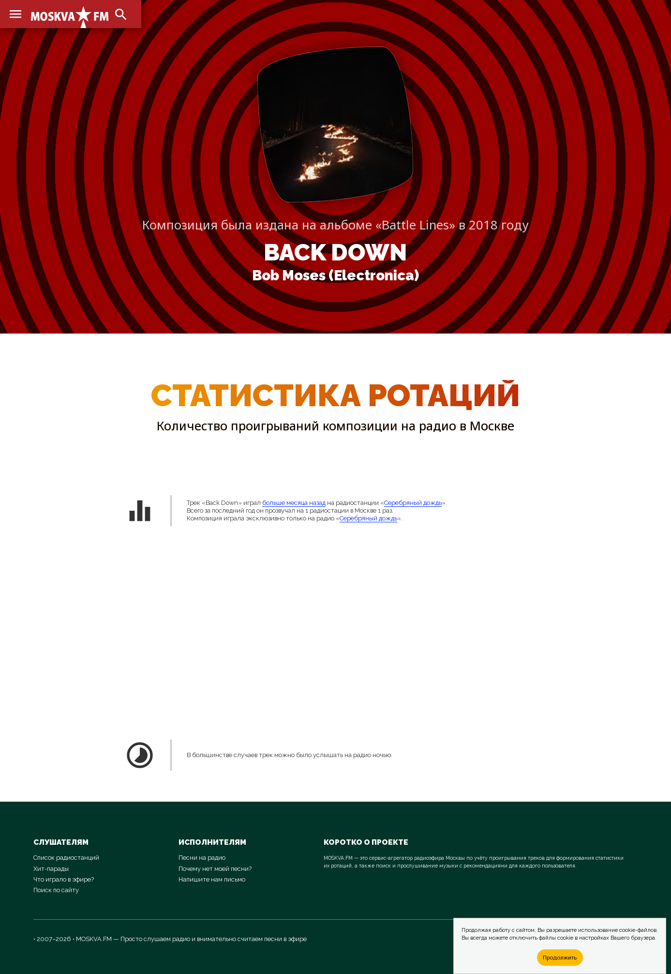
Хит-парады (51, 868)
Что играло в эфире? (63, 879)
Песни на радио (202, 857)
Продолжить (560, 957)
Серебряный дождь (413, 502)
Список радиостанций (66, 857)
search (121, 14)
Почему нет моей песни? (215, 868)
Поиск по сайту (56, 890)
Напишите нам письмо (212, 879)
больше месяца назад (294, 502)
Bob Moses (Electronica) (335, 275)
